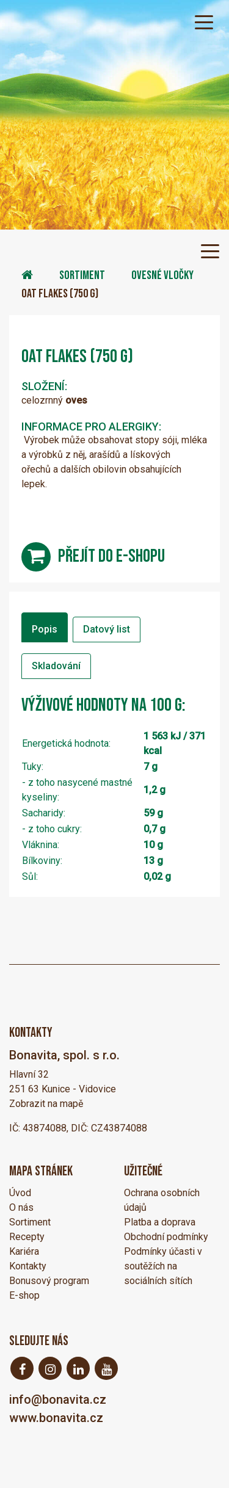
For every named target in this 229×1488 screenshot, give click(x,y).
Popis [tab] (44, 629)
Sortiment (82, 275)
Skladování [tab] (56, 666)
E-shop (24, 1295)
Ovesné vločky (162, 275)
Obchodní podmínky (166, 1237)
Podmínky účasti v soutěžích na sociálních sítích (163, 1266)
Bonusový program (49, 1281)
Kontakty (27, 1266)
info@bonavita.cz (57, 1399)
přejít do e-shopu (111, 556)
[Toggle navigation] (204, 21)
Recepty (27, 1237)
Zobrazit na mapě (46, 1103)
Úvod (20, 1193)
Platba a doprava (159, 1222)
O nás (21, 1207)
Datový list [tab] (106, 629)
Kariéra (24, 1251)
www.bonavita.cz (56, 1417)
